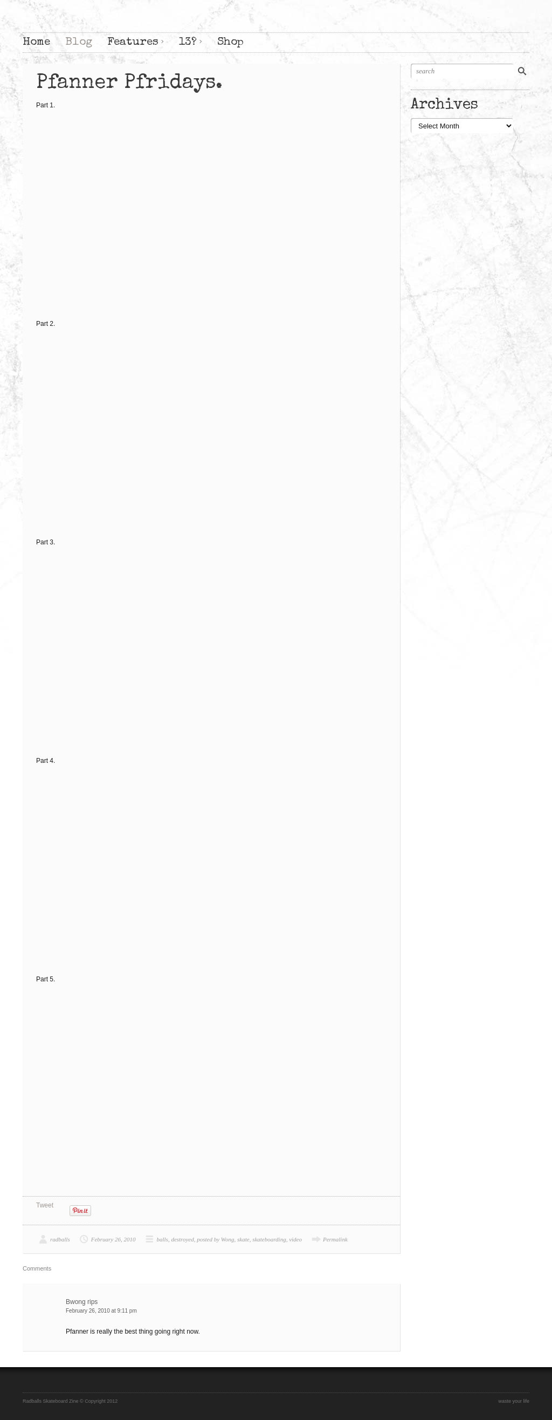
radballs (60, 1239)
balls (162, 1239)
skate (243, 1239)
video (295, 1239)
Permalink (335, 1239)
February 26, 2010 (113, 1239)
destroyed (182, 1239)
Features (132, 42)
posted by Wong (215, 1239)
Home (36, 42)
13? (188, 42)
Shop (230, 42)
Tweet (44, 1205)
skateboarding (269, 1239)
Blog (78, 42)
